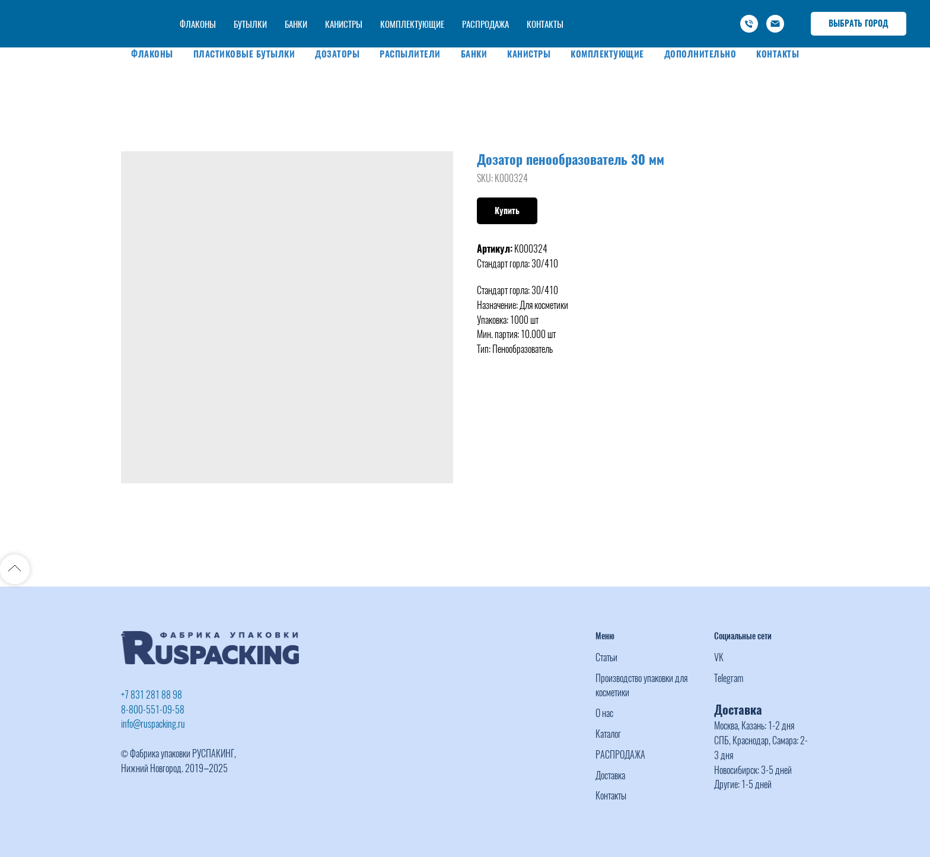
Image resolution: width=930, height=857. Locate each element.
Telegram (728, 678)
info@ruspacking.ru (655, 24)
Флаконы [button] (152, 54)
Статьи (606, 657)
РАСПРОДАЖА (620, 754)
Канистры (528, 54)
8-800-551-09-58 (152, 709)
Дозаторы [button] (337, 54)
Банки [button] (474, 54)
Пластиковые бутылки (244, 54)
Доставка (610, 775)
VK (719, 657)
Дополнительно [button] (700, 54)
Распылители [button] (410, 54)
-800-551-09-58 (660, 11)
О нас (604, 713)
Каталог (608, 734)
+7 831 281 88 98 (151, 695)
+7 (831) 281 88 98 (587, 11)
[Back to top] (15, 569)
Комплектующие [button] (607, 54)
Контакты (777, 54)
